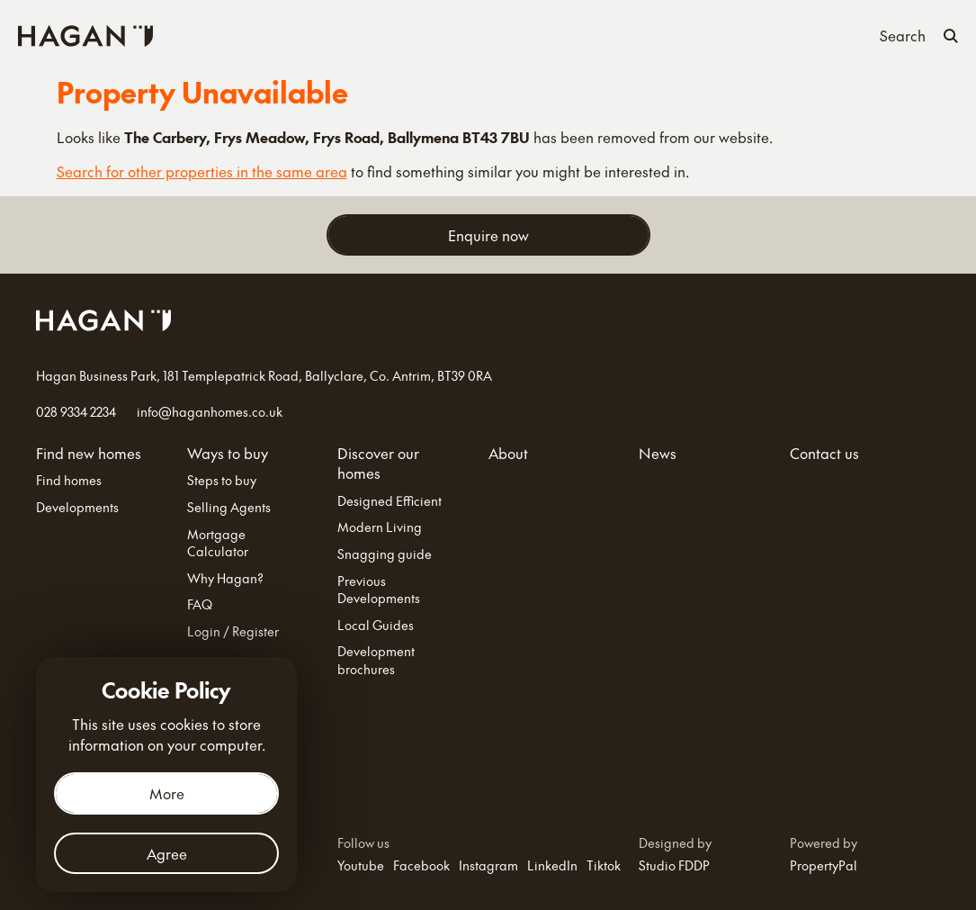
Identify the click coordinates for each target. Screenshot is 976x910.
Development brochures (376, 660)
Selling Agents (229, 507)
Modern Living (379, 527)
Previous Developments (378, 590)
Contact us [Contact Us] (750, 33)
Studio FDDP (674, 865)
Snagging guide (384, 554)
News (678, 33)
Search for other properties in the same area (202, 171)
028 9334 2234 (76, 411)
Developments (77, 507)
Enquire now (488, 235)
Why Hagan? (225, 578)
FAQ (199, 604)
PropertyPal (823, 865)
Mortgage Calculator (217, 543)
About (622, 33)
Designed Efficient (389, 500)
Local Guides (375, 625)
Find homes (69, 480)
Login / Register (233, 631)
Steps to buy (221, 480)
